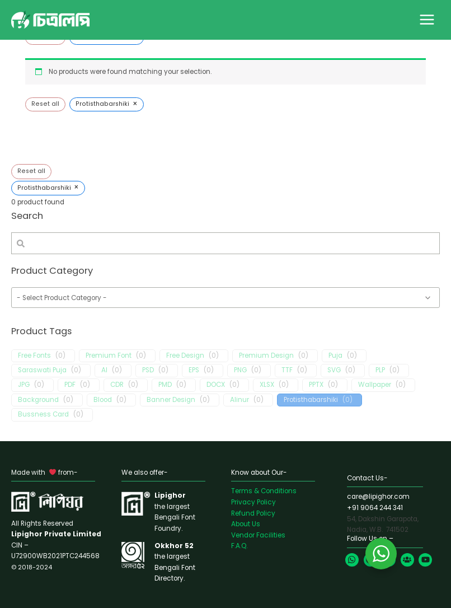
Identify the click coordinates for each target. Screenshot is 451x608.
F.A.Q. (239, 545)
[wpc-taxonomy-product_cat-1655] (225, 297)
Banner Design (171, 400)
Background (38, 400)
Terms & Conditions (264, 491)
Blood (102, 400)
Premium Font (108, 356)
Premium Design (266, 356)
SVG (334, 370)
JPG (24, 385)
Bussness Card (43, 414)
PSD (148, 370)
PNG (240, 370)
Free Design (185, 356)
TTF (287, 370)
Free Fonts (34, 356)
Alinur (239, 400)
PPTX (316, 385)
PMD (165, 385)
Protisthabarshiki (311, 400)
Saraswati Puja (42, 370)
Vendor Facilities (258, 535)
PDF (70, 385)
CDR (117, 385)
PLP (380, 370)
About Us (245, 524)
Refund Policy (253, 513)
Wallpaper (374, 385)
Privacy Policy (253, 502)
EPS (194, 370)
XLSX (267, 385)
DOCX (215, 385)
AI (104, 370)
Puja (335, 356)
